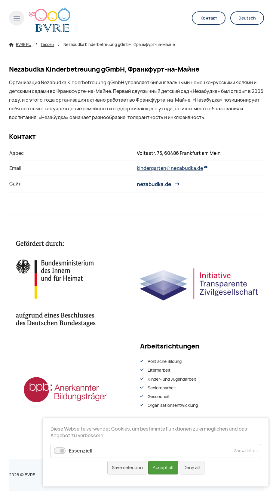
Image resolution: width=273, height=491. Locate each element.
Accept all (163, 468)
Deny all (191, 468)
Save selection (127, 468)
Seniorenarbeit (162, 388)
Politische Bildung (165, 361)
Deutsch (247, 18)
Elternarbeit (159, 370)
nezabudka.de (154, 184)
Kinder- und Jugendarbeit (172, 379)
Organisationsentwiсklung (173, 405)
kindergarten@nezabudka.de (170, 168)
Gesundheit (159, 396)
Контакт (209, 18)
